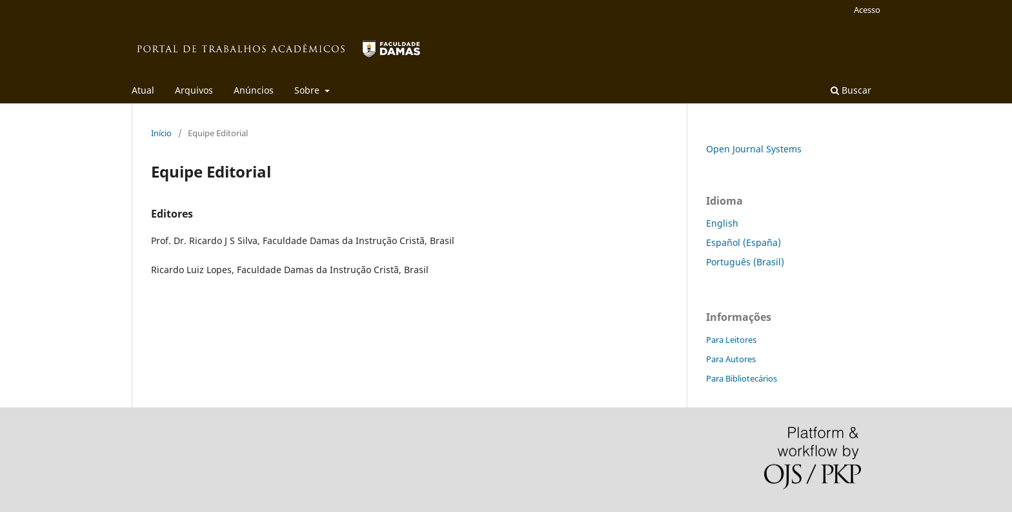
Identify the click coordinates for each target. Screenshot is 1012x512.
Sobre (308, 90)
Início (161, 133)
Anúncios (254, 90)
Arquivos (194, 90)
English (722, 223)
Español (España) (743, 242)
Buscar (851, 90)
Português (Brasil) (745, 262)
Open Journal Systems (754, 149)
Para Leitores (731, 339)
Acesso (867, 9)
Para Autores (731, 359)
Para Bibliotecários (741, 378)
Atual (143, 90)
